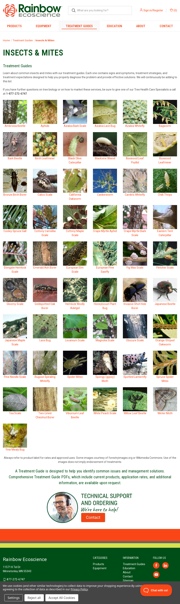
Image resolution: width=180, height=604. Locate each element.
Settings (14, 598)
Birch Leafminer (45, 158)
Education (114, 26)
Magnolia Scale (105, 340)
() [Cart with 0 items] (173, 10)
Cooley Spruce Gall (15, 231)
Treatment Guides (79, 26)
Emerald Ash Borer (45, 267)
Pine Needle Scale (15, 376)
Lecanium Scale (75, 340)
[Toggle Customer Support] (156, 590)
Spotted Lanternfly (135, 376)
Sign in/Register (153, 10)
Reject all (34, 598)
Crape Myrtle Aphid (105, 231)
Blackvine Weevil (105, 158)
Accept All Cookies (62, 598)
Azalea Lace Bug (105, 125)
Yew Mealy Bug (14, 449)
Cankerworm (105, 194)
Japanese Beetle (165, 304)
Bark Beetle (15, 158)
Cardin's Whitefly (135, 194)
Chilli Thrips (165, 194)
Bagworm (165, 125)
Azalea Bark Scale (75, 125)
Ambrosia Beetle (15, 125)
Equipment (43, 26)
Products (14, 26)
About (140, 26)
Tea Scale (15, 413)
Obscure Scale (135, 340)
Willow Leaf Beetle (135, 413)
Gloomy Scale (15, 304)
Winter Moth (165, 413)
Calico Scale (45, 194)
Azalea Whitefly (135, 125)
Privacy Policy (79, 589)
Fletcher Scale (165, 267)
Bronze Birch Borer (15, 194)
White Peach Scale (105, 413)
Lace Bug (45, 340)
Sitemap (128, 580)
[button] (90, 507)
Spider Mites (75, 376)
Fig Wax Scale (135, 267)
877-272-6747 (16, 579)
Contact (166, 26)
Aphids (45, 125)
